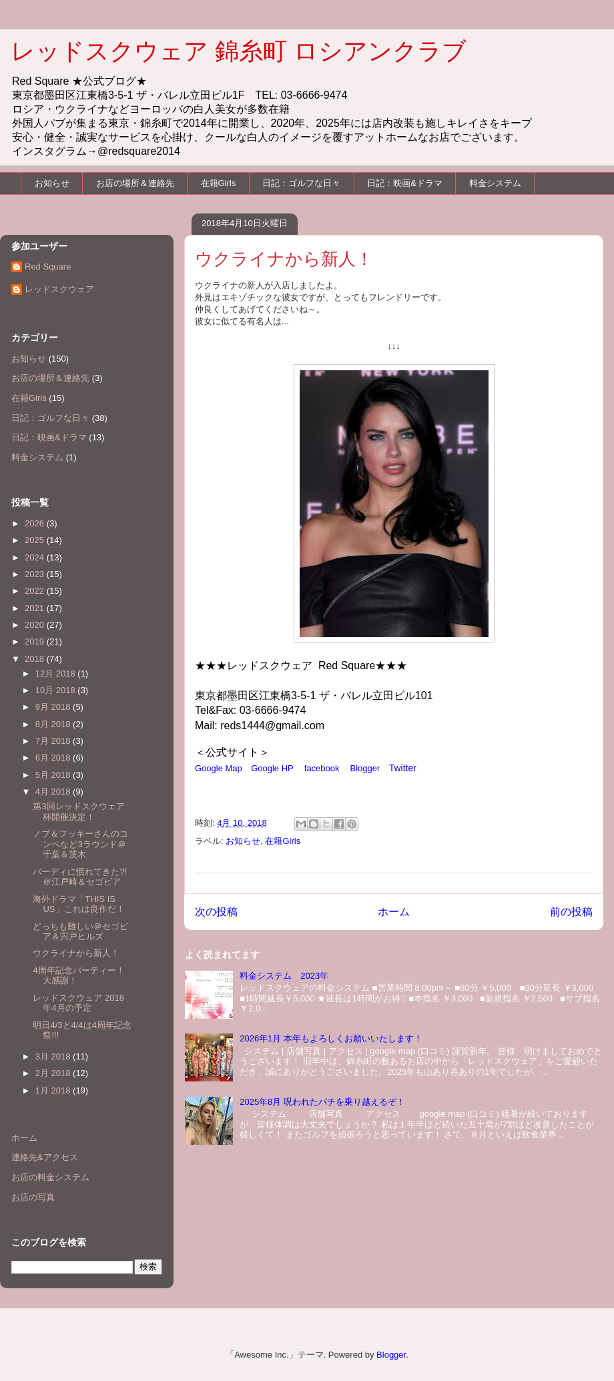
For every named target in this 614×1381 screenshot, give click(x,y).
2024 (36, 557)
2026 (36, 523)
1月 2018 (54, 1090)
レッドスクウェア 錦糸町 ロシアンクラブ (239, 51)
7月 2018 (54, 741)
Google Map (218, 768)
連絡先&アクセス (44, 1157)
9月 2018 (54, 707)
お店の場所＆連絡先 (135, 183)
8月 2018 (54, 724)
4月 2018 (54, 792)
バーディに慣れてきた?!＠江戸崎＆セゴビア (80, 877)
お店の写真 (33, 1197)
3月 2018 (54, 1056)
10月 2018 (56, 690)
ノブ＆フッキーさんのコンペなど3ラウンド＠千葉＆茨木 (80, 844)
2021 (36, 608)
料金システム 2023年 (284, 976)
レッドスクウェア (59, 289)
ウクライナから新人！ (76, 953)
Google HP (272, 768)
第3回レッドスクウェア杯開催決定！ (78, 811)
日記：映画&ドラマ (404, 183)
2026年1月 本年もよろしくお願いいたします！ (331, 1038)
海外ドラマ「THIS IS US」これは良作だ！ (78, 904)
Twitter (402, 768)
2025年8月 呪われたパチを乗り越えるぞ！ (322, 1102)
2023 (36, 574)
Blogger (365, 768)
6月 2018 (54, 758)
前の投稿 (571, 911)
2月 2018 (54, 1073)
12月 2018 (56, 673)
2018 (36, 659)
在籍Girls (218, 183)
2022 (36, 591)
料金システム (495, 183)
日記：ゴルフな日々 (301, 183)
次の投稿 (216, 911)
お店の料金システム (50, 1177)
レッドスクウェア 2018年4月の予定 (78, 1003)
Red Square (48, 267)
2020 (36, 625)
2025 (36, 540)
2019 (36, 641)
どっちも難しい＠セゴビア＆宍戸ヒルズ (80, 931)
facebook (322, 768)
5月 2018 (54, 775)
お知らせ (52, 183)
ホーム (394, 911)
